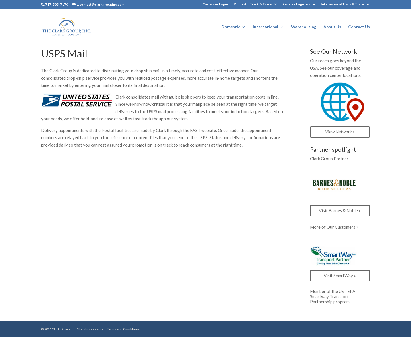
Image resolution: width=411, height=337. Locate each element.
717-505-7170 (56, 4)
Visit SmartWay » (340, 275)
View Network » (340, 131)
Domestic (230, 27)
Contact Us (359, 27)
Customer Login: (215, 4)
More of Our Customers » (334, 227)
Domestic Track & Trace (253, 4)
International (265, 27)
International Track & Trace (342, 4)
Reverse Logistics (296, 4)
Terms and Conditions (123, 329)
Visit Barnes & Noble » (340, 210)
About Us (332, 27)
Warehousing (303, 27)
